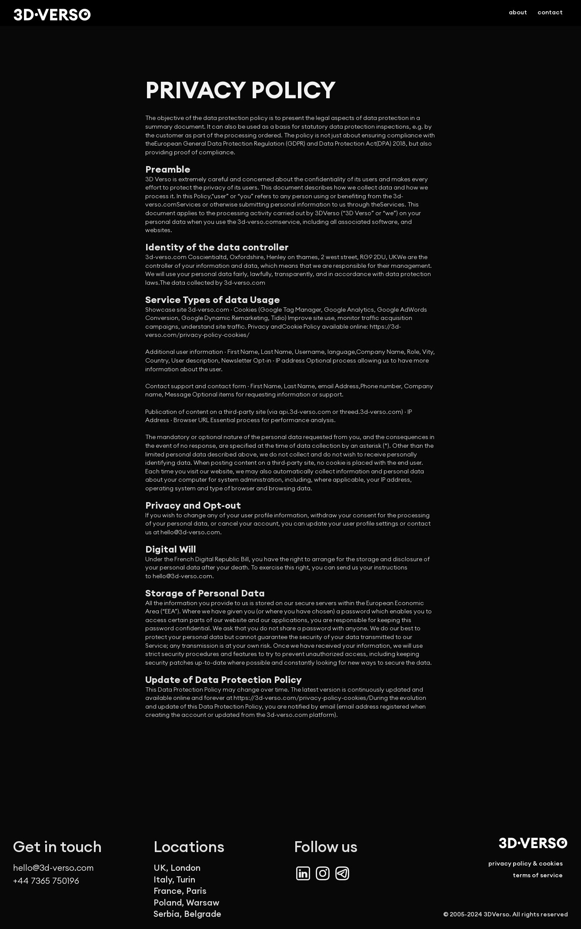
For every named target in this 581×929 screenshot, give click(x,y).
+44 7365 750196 (46, 880)
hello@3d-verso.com (53, 868)
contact (550, 12)
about (518, 12)
